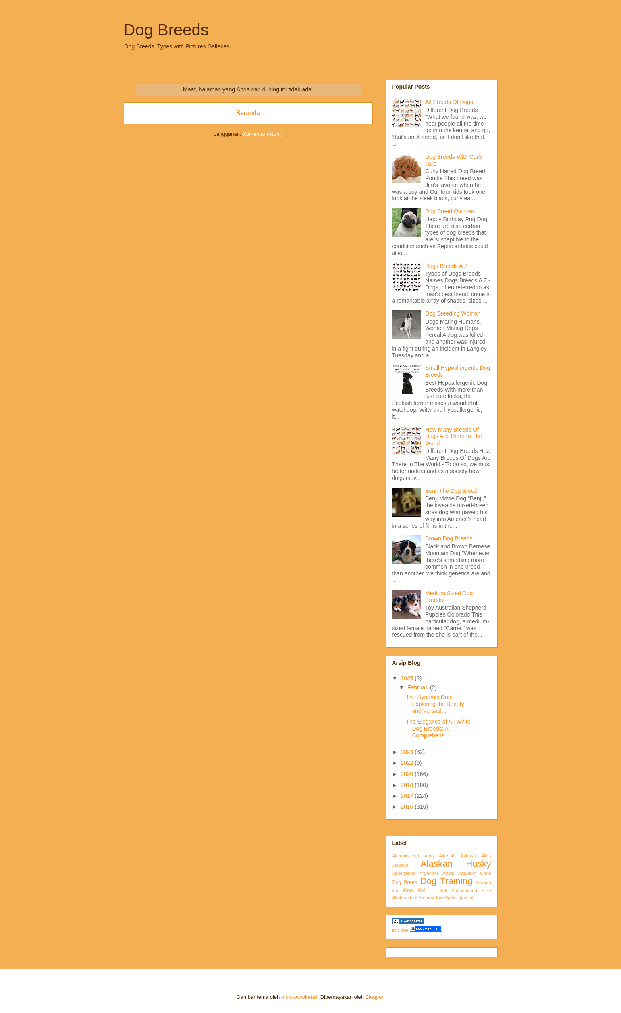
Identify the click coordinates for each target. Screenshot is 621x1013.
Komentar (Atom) (262, 134)
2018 (408, 785)
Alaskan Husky (456, 864)
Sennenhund (464, 890)
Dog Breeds (166, 30)
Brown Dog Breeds (449, 538)
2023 (408, 752)
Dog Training (446, 881)
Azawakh (467, 873)
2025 (408, 678)
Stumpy (426, 897)
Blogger (374, 997)
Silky (486, 890)
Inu (395, 890)
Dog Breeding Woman (452, 313)
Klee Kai (414, 890)
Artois (448, 873)
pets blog (400, 930)
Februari (418, 687)
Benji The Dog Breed (451, 491)
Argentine (429, 873)
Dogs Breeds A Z (446, 266)
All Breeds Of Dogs (449, 102)
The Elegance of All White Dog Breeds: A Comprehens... (438, 728)
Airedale (447, 855)
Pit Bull (438, 890)
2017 (408, 796)
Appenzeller (404, 873)
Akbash (468, 855)
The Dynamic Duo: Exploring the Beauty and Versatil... (435, 704)
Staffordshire (404, 897)
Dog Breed (404, 882)
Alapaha (400, 865)
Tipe (439, 897)
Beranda (248, 113)
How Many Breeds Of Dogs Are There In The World (453, 436)
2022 (408, 763)
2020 (408, 774)
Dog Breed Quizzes (449, 211)
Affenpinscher (406, 855)
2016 (408, 806)
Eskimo (483, 882)
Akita (486, 855)
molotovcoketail (299, 997)
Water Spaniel (459, 897)
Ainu (429, 855)
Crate (485, 873)
